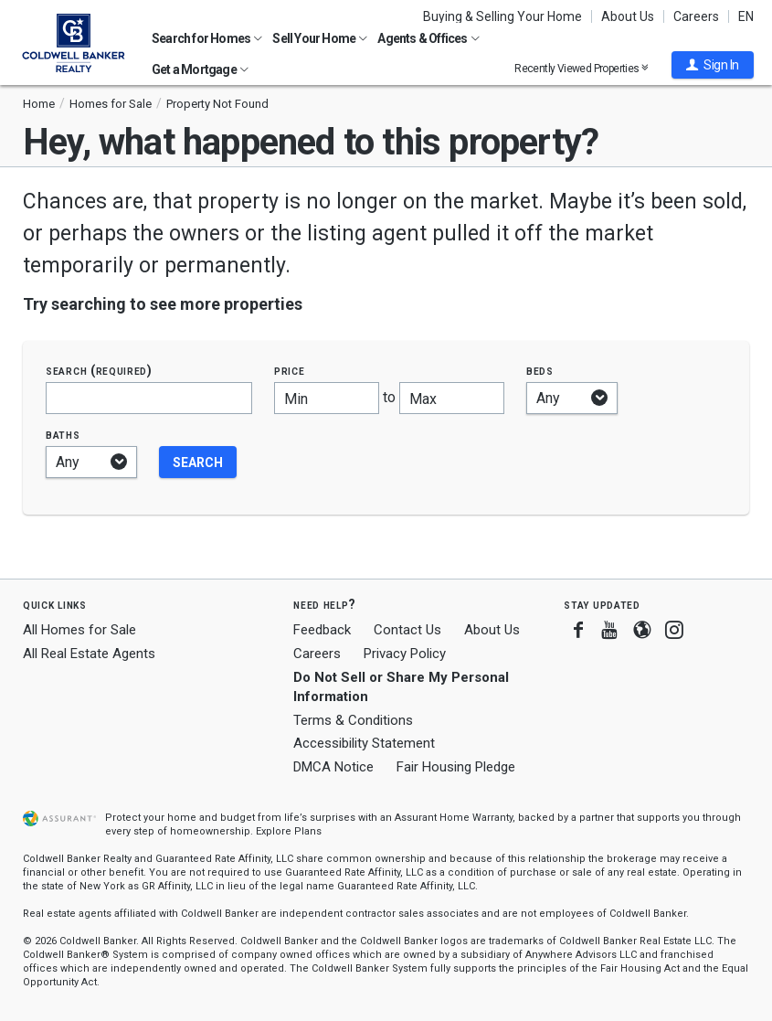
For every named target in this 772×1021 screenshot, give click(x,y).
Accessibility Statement (364, 743)
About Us (627, 16)
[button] (713, 65)
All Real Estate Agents (89, 653)
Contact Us (407, 630)
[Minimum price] (326, 398)
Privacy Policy (405, 653)
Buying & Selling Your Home (502, 16)
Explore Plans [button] (289, 831)
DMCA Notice (333, 767)
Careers (696, 16)
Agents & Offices (428, 38)
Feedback (322, 630)
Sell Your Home (319, 38)
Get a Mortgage (200, 69)
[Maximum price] (451, 398)
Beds (540, 371)
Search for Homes (207, 38)
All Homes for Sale (79, 630)
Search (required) (99, 371)
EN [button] (746, 16)
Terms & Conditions (353, 720)
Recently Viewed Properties (581, 68)
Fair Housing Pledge (456, 767)
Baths (63, 434)
